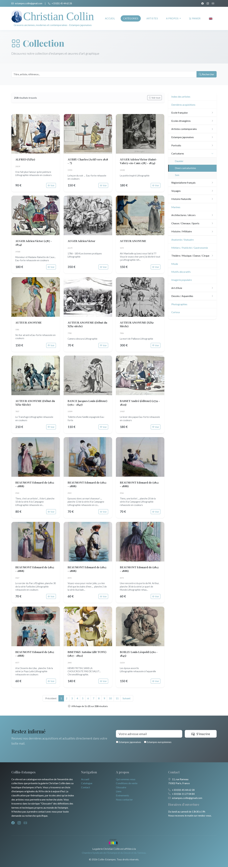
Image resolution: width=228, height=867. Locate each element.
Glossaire (121, 787)
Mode (174, 263)
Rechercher (206, 74)
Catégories (130, 18)
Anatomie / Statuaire (182, 239)
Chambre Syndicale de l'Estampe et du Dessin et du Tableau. (114, 852)
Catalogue (86, 783)
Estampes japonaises (128, 741)
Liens (118, 791)
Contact (85, 787)
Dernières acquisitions (183, 104)
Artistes (152, 18)
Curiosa (175, 312)
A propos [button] (172, 18)
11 (117, 698)
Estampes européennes (157, 741)
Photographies (179, 304)
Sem (177, 175)
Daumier (179, 161)
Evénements (122, 795)
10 (110, 698)
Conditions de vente (126, 783)
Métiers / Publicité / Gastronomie (189, 247)
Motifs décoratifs (181, 271)
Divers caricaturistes (185, 168)
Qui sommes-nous (125, 779)
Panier (195, 18)
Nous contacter (124, 799)
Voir (51, 185)
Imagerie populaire (181, 279)
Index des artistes (180, 96)
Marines (175, 207)
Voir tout (154, 97)
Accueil (110, 18)
